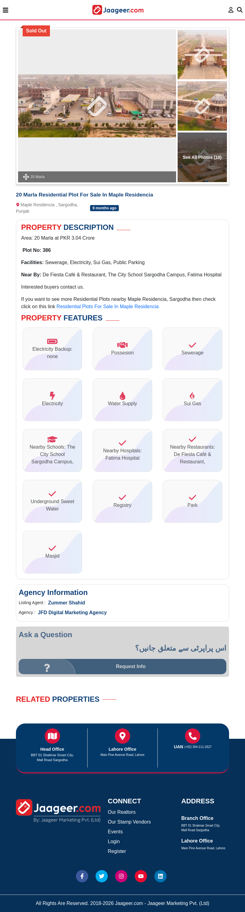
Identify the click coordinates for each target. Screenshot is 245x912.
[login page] (231, 9)
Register (117, 851)
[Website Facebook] (82, 876)
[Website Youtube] (141, 876)
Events (115, 831)
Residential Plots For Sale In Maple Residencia (108, 306)
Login (114, 841)
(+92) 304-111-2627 (198, 747)
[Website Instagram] (121, 876)
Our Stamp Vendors (129, 821)
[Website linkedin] (160, 876)
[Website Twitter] (102, 876)
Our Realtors (122, 812)
